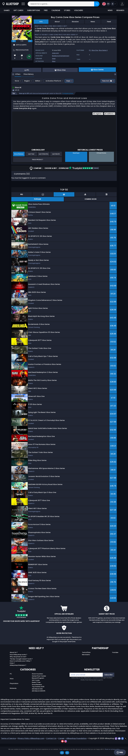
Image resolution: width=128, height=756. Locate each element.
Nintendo (13, 700)
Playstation (14, 696)
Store (17, 93)
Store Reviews (37, 697)
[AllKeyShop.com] (10, 3)
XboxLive (75, 22)
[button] (122, 3)
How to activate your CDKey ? (20, 673)
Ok (62, 753)
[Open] (23, 3)
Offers (16, 86)
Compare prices (67, 106)
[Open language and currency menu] (109, 3)
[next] (30, 41)
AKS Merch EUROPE (38, 703)
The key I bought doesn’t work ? (21, 671)
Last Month (56, 166)
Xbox (53, 61)
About (57, 22)
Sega (53, 58)
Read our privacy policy (112, 749)
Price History (27, 86)
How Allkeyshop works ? (18, 667)
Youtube (115, 665)
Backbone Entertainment (60, 56)
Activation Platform (53, 93)
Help (120, 752)
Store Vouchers (37, 686)
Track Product (37, 172)
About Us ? (14, 665)
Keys (68, 93)
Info (41, 22)
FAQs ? (12, 675)
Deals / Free (36, 695)
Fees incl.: (107, 93)
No (67, 753)
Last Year (31, 166)
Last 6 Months (43, 166)
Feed (109, 22)
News (93, 22)
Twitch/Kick (86, 665)
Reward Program (38, 690)
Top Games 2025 (38, 699)
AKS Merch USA (37, 701)
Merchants (86, 667)
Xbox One (95, 50)
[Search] (96, 3)
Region (27, 93)
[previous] (13, 41)
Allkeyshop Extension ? (18, 677)
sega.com (55, 53)
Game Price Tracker (39, 688)
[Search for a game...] (63, 3)
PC (90, 50)
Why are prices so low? (18, 669)
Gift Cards (36, 692)
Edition (37, 93)
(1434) (84, 180)
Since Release (19, 166)
